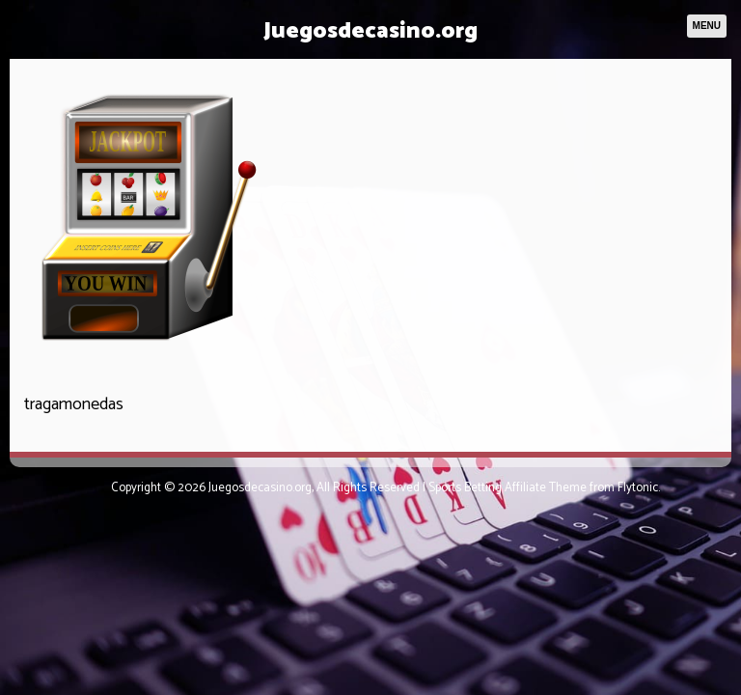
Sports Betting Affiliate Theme (507, 488)
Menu (707, 25)
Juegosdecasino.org (370, 31)
